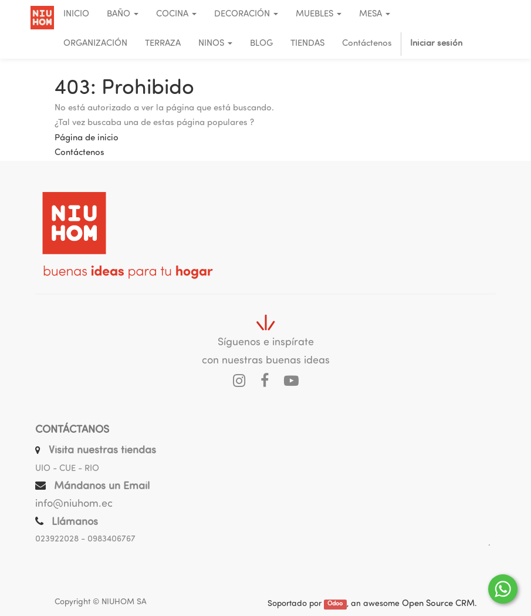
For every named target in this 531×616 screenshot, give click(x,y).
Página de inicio (87, 138)
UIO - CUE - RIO (67, 468)
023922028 (57, 539)
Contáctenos (79, 153)
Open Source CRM (438, 604)
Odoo (335, 604)
